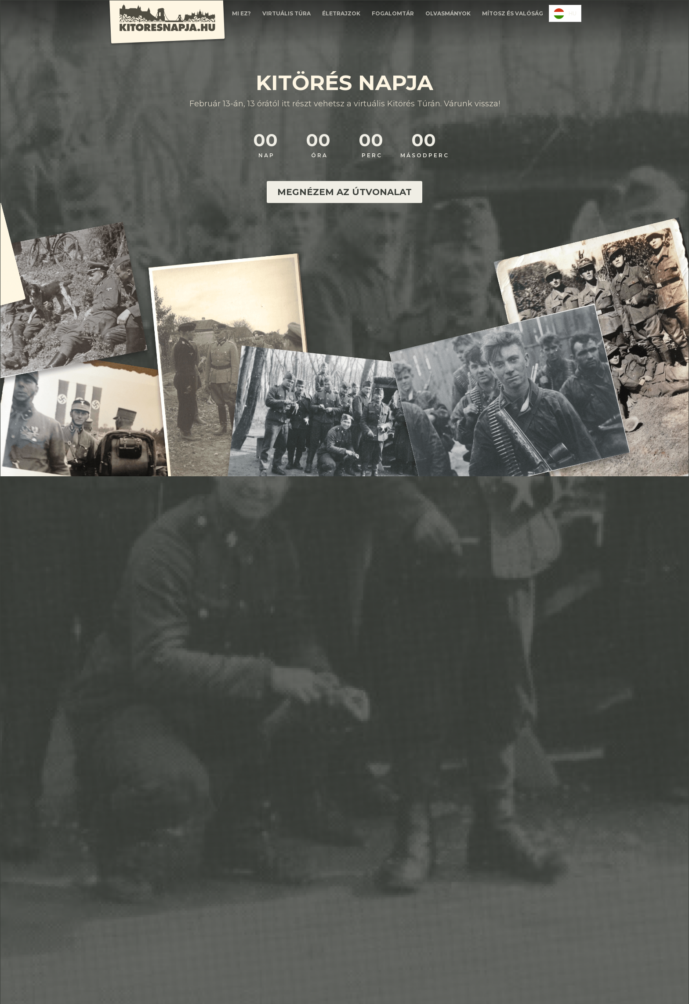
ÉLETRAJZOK (341, 13)
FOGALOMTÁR (393, 13)
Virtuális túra (286, 13)
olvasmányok (448, 13)
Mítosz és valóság (512, 13)
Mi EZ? (241, 13)
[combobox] (565, 13)
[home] (167, 23)
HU (565, 13)
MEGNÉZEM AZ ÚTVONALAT (344, 192)
